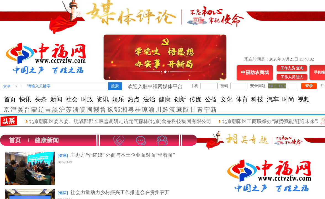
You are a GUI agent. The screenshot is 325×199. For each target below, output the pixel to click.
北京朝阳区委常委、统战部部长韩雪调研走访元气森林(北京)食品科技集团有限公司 (123, 121)
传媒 (195, 99)
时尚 (288, 99)
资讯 (103, 99)
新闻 (56, 99)
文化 (226, 99)
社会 (72, 99)
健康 (164, 99)
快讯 (25, 99)
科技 (257, 99)
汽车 (273, 99)
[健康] (63, 155)
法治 (149, 99)
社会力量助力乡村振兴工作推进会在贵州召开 (120, 192)
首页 (10, 99)
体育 (242, 99)
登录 (309, 86)
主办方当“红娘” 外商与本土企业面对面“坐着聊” (122, 155)
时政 (87, 99)
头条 (41, 99)
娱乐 (118, 99)
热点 (134, 99)
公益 (211, 99)
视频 (304, 99)
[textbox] (66, 86)
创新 (180, 99)
